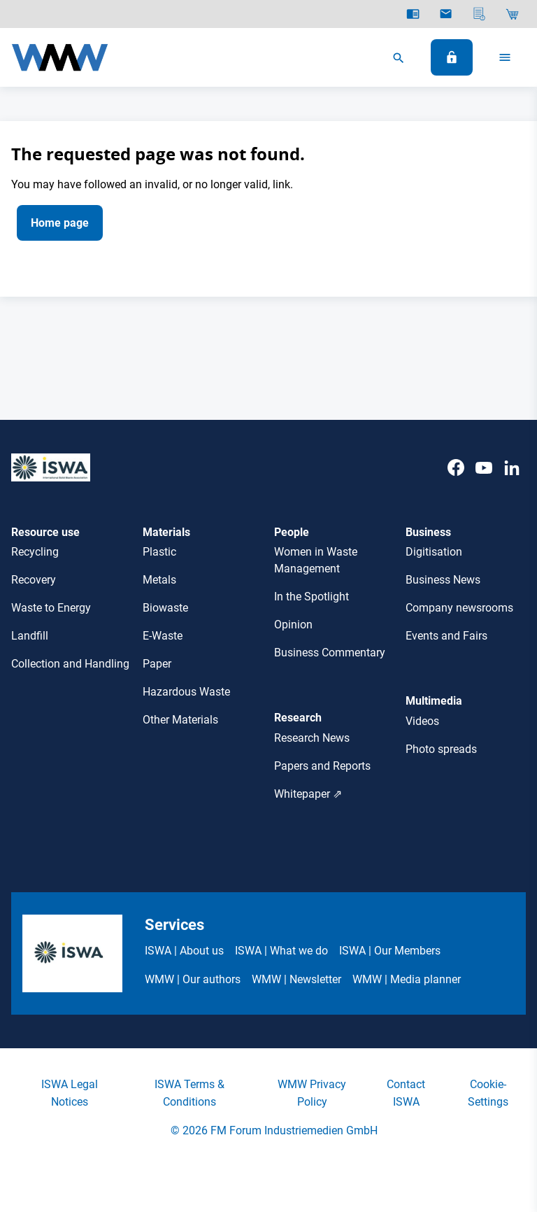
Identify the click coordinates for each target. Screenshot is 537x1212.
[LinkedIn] (511, 481)
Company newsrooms (459, 607)
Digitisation (434, 551)
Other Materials (180, 719)
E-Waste (162, 635)
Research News (312, 738)
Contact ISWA (406, 1093)
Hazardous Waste (186, 691)
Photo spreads (441, 749)
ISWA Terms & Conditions (189, 1093)
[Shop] (512, 14)
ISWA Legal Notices (69, 1093)
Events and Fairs (446, 635)
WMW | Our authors (193, 979)
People (291, 532)
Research (298, 717)
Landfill (29, 635)
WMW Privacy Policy (312, 1093)
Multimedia (434, 700)
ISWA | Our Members (390, 950)
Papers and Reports (322, 766)
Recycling (35, 551)
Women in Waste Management (315, 560)
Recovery (33, 579)
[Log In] (452, 57)
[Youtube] (483, 481)
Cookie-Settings (488, 1093)
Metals (159, 579)
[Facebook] (456, 481)
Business (428, 532)
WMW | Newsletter (296, 979)
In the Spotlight (311, 596)
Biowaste (165, 607)
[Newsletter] (445, 14)
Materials (166, 532)
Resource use (45, 532)
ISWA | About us (184, 950)
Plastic (159, 551)
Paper (157, 663)
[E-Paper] (413, 14)
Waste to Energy (51, 607)
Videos (422, 721)
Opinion (293, 624)
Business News (443, 579)
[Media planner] (479, 14)
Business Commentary (329, 652)
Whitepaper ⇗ (308, 794)
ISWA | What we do (281, 950)
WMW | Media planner (406, 979)
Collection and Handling (70, 663)
